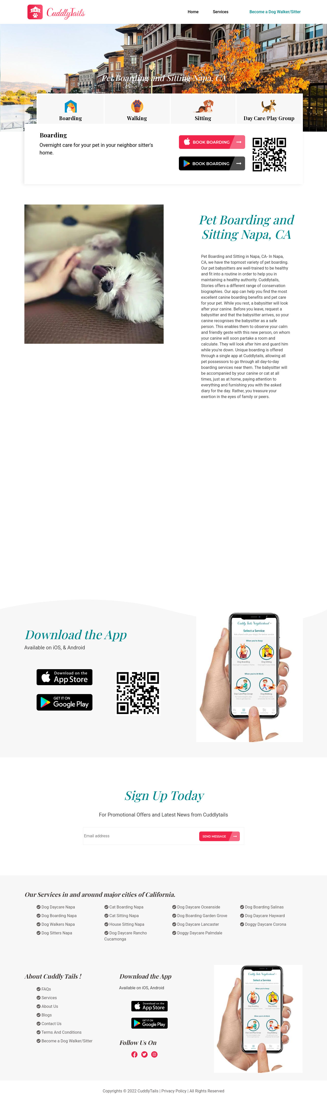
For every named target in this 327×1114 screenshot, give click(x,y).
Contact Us (49, 1023)
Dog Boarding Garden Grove (199, 915)
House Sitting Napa (124, 924)
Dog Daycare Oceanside (196, 907)
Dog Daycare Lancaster (195, 924)
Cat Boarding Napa (124, 907)
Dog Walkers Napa (56, 924)
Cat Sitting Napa (121, 915)
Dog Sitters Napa (54, 933)
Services (220, 11)
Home (194, 11)
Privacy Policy (173, 1091)
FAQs (44, 989)
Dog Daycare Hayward (262, 915)
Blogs (44, 1015)
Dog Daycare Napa (56, 907)
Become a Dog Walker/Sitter (275, 11)
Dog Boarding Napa (57, 915)
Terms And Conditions (59, 1032)
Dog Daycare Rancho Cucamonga (125, 936)
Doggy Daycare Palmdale (197, 933)
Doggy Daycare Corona (263, 924)
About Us (47, 1006)
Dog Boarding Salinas (262, 907)
